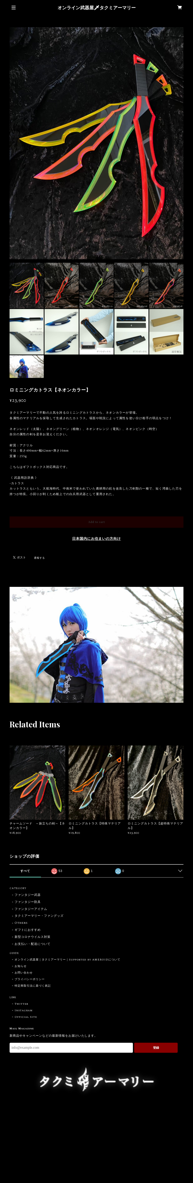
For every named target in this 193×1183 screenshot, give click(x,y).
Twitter (21, 1004)
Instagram (24, 1011)
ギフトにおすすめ (28, 930)
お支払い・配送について (33, 944)
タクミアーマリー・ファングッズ (39, 916)
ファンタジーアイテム (31, 909)
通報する (39, 558)
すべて (25, 871)
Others (21, 923)
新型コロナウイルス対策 (33, 937)
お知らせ (21, 966)
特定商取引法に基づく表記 (33, 986)
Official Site (26, 1017)
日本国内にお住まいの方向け (96, 539)
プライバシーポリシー (30, 979)
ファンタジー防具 (28, 902)
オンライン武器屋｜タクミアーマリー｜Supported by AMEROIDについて (67, 960)
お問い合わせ (24, 973)
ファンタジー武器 (28, 895)
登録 (156, 1047)
